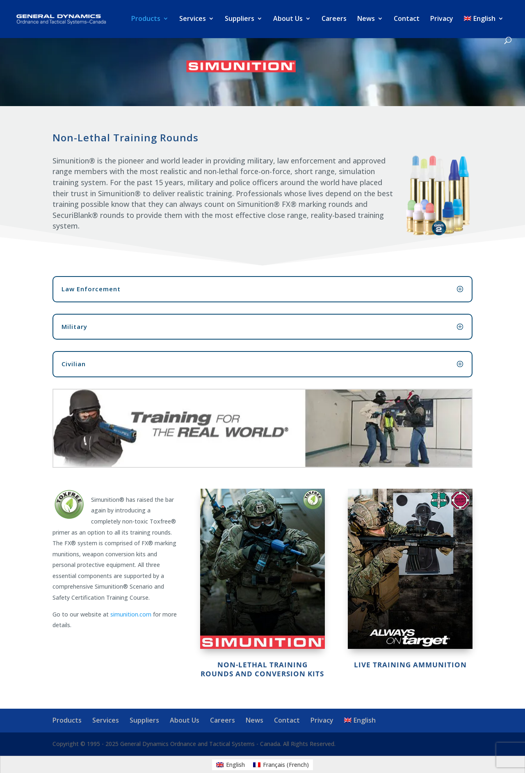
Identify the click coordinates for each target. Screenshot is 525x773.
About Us (288, 19)
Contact (407, 19)
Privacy (441, 19)
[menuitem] (484, 26)
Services (192, 19)
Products (145, 19)
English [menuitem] (235, 764)
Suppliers (239, 19)
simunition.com (130, 614)
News (366, 19)
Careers (334, 19)
